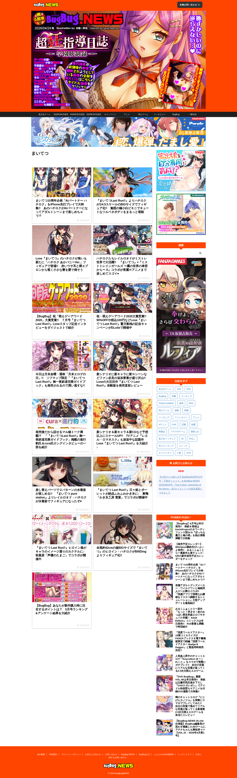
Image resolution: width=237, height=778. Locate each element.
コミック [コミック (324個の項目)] (183, 446)
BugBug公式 (144, 754)
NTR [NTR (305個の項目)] (188, 453)
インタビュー (160, 114)
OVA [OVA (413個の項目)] (174, 424)
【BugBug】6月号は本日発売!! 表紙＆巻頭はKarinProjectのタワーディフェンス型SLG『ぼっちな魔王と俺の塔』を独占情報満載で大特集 (190, 531)
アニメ (127, 114)
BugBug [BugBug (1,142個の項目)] (162, 396)
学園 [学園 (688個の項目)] (174, 396)
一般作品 (193, 114)
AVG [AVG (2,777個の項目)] (179, 389)
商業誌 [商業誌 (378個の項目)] (162, 431)
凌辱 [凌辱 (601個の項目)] (181, 403)
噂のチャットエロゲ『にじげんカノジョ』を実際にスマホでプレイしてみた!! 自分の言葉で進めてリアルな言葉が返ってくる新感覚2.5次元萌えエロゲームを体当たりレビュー (190, 706)
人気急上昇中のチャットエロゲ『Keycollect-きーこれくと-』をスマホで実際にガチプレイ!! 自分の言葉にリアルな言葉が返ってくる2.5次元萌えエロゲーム (190, 663)
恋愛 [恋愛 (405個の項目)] (184, 424)
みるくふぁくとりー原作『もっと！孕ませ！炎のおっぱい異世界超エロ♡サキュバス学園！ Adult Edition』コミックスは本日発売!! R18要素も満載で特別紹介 (190, 617)
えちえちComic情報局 (163, 754)
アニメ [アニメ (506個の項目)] (196, 417)
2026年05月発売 (77, 114)
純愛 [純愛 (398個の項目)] (193, 424)
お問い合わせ (111, 754)
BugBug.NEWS (128, 754)
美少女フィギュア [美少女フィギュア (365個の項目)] (167, 438)
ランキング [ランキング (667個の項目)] (186, 396)
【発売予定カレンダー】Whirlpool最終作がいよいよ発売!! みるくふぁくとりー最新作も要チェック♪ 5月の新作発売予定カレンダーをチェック (190, 551)
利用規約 (53, 754)
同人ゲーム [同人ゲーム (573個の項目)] (164, 410)
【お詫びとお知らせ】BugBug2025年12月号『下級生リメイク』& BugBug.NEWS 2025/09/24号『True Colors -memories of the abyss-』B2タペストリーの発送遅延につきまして (180, 485)
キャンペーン (110, 114)
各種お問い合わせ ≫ (190, 5)
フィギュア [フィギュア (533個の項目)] (164, 417)
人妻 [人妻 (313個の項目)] (179, 453)
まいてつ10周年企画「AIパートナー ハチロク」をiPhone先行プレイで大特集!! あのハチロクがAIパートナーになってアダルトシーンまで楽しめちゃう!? (190, 572)
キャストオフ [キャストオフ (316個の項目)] (165, 453)
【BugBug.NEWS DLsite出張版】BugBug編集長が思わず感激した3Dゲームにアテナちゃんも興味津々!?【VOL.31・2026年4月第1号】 (190, 728)
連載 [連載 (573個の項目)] (177, 410)
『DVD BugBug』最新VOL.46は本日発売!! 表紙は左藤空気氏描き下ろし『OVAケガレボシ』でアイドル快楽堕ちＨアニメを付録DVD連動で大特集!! (190, 684)
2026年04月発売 (93, 114)
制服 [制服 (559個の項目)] (186, 410)
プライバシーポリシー (71, 754)
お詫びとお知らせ (93, 754)
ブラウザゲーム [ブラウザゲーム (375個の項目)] (177, 431)
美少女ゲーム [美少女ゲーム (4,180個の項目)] (165, 389)
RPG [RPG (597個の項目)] (191, 403)
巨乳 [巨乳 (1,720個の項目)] (188, 389)
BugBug (176, 114)
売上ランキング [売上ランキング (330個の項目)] (166, 446)
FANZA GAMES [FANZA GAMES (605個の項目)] (166, 403)
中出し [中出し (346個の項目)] (192, 438)
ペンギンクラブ (184, 754)
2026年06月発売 (60, 114)
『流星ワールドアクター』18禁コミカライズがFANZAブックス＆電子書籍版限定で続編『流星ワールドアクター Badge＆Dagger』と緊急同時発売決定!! (190, 641)
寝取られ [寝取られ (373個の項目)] (195, 431)
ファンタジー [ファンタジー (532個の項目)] (181, 417)
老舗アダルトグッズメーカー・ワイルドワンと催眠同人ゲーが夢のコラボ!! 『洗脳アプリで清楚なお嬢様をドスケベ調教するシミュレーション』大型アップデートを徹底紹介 (190, 594)
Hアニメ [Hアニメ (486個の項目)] (163, 424)
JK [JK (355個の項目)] (182, 438)
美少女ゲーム (44, 114)
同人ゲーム (143, 114)
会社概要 (41, 754)
